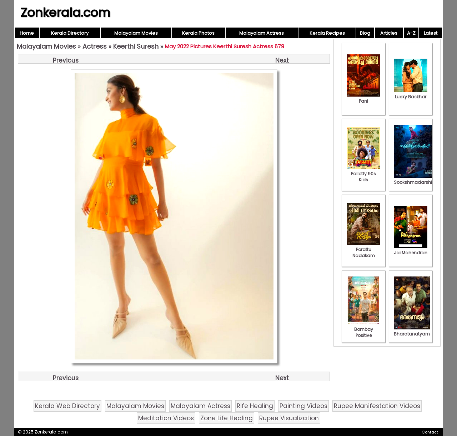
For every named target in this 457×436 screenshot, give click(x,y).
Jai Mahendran (410, 250)
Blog (365, 33)
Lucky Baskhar (410, 94)
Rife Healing (255, 406)
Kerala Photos (198, 33)
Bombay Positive (363, 329)
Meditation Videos (166, 418)
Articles (388, 33)
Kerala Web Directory (67, 406)
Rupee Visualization (289, 418)
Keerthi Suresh (136, 46)
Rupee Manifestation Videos (377, 406)
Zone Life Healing (226, 418)
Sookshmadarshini (415, 179)
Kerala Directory (70, 33)
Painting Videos (303, 406)
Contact (430, 432)
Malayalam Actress (261, 33)
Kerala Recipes (327, 33)
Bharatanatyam (412, 331)
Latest (430, 33)
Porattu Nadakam (363, 249)
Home (27, 33)
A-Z (411, 33)
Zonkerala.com (65, 12)
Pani (363, 98)
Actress (94, 46)
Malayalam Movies (136, 33)
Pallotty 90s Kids (363, 174)
